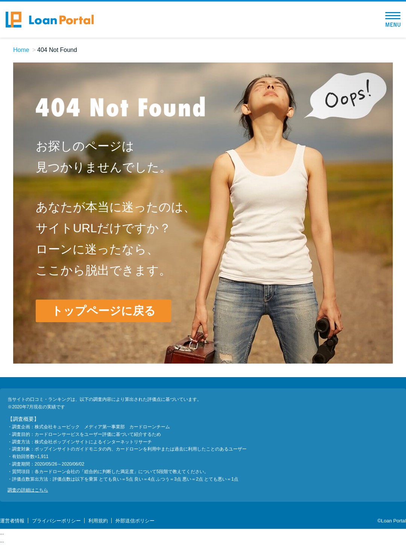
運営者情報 (12, 521)
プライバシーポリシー (56, 521)
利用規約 (98, 521)
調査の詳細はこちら (28, 490)
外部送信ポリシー (135, 521)
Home (21, 50)
